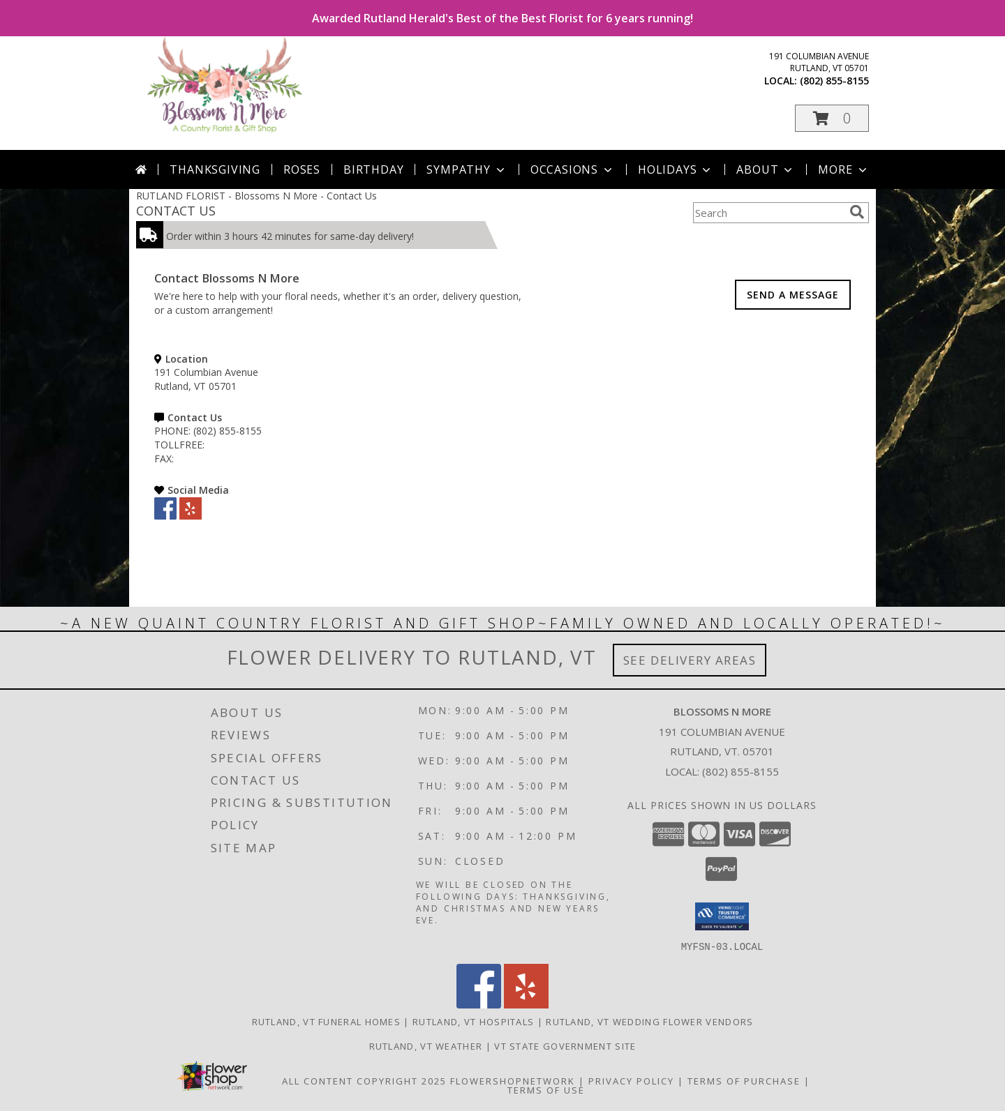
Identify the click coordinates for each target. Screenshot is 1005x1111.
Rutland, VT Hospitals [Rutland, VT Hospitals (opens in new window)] (473, 1021)
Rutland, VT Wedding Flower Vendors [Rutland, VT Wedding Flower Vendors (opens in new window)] (649, 1021)
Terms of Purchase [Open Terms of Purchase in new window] (744, 1080)
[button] (832, 118)
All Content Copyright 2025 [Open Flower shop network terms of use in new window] (364, 1080)
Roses (301, 169)
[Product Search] (768, 212)
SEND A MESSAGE (793, 294)
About (765, 169)
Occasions (572, 169)
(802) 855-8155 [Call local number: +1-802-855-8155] (834, 80)
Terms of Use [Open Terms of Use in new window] (546, 1089)
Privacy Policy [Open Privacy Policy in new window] (631, 1080)
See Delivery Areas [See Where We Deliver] (690, 660)
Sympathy (466, 169)
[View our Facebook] (165, 515)
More (843, 169)
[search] (857, 212)
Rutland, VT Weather (426, 1045)
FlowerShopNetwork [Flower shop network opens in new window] (512, 1080)
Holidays (675, 169)
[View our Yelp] (190, 515)
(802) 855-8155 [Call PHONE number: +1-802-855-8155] (227, 430)
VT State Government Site (565, 1045)
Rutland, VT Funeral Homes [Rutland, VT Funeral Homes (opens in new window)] (326, 1021)
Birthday (373, 169)
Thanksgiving (215, 169)
